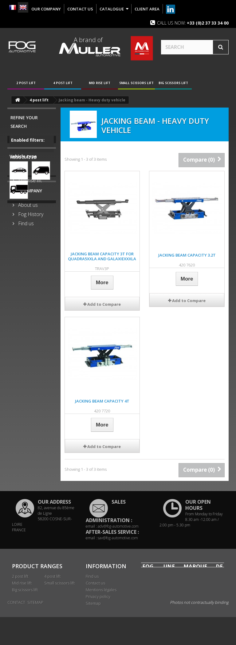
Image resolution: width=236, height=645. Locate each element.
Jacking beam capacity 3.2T (187, 255)
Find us (25, 306)
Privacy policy (98, 596)
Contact (16, 630)
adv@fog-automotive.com (118, 526)
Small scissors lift (136, 83)
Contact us (95, 583)
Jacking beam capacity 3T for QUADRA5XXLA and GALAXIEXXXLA (102, 256)
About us (27, 287)
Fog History (30, 297)
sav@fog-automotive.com (118, 538)
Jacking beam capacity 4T (102, 401)
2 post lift (26, 83)
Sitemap (93, 603)
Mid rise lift (99, 83)
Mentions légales (101, 589)
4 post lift (63, 83)
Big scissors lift (173, 83)
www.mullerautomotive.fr (183, 615)
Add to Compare (104, 304)
